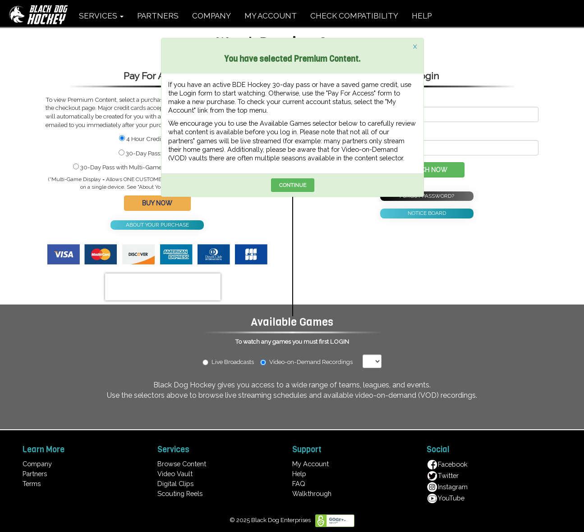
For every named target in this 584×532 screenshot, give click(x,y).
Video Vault (175, 473)
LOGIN (339, 341)
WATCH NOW (426, 169)
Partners (35, 473)
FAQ (298, 483)
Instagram (447, 487)
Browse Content (181, 464)
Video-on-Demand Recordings (310, 361)
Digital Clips (175, 483)
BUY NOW (157, 203)
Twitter (443, 475)
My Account (310, 464)
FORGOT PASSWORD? (427, 196)
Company (37, 464)
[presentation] (163, 286)
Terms (32, 483)
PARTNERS (158, 15)
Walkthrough (311, 493)
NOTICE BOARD (427, 213)
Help (299, 473)
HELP (422, 15)
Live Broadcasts (228, 361)
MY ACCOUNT (270, 15)
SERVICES (101, 15)
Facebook (447, 464)
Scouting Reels (179, 493)
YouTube (445, 498)
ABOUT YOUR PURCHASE (157, 225)
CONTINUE (292, 185)
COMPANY (211, 15)
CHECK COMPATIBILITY (354, 15)
